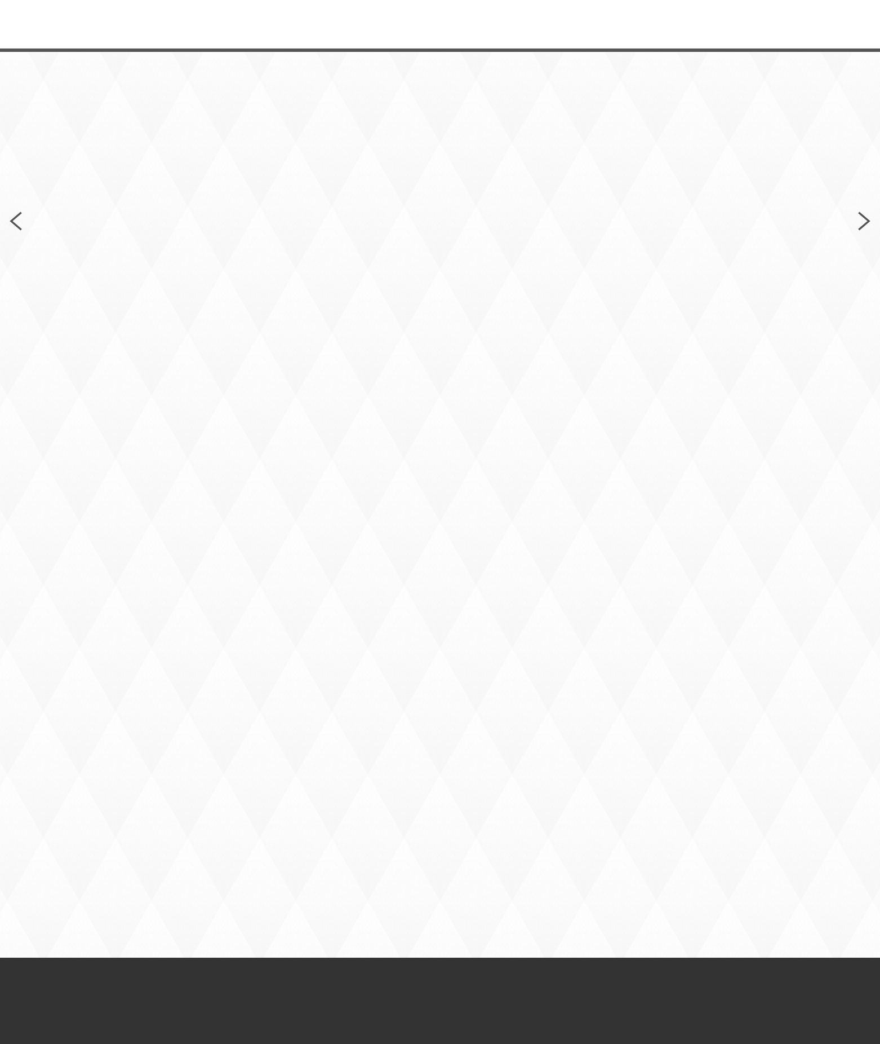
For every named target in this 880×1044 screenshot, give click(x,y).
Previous (16, 221)
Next (864, 221)
